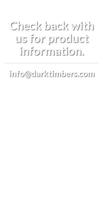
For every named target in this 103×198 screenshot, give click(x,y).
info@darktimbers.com (51, 73)
